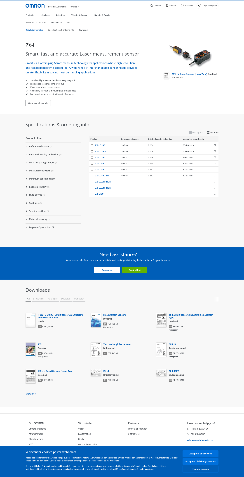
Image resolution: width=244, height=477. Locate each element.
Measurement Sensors (114, 315)
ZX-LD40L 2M (102, 175)
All (28, 298)
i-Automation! (85, 434)
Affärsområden (36, 434)
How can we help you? (201, 423)
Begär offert (135, 270)
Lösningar (45, 15)
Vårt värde (85, 423)
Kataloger (53, 298)
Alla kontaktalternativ (200, 440)
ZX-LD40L (100, 169)
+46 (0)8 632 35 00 (198, 429)
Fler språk (107, 327)
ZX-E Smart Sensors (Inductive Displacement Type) (191, 316)
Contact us (107, 270)
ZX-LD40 (99, 163)
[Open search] (156, 6)
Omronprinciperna (37, 429)
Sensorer (43, 22)
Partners (133, 423)
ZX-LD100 (100, 145)
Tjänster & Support (79, 15)
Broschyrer (38, 298)
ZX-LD (106, 371)
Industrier (60, 15)
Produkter (30, 15)
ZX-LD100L (100, 151)
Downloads (84, 30)
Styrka (81, 439)
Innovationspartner (137, 429)
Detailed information (34, 30)
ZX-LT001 (100, 194)
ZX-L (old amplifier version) (117, 344)
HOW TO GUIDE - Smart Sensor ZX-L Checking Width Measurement (60, 316)
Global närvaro (36, 439)
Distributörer (134, 434)
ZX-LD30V (100, 157)
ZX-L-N (172, 344)
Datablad (65, 298)
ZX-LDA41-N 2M (103, 188)
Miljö (31, 444)
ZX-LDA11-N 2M (103, 181)
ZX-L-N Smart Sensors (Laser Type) (194, 74)
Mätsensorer (56, 22)
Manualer (79, 298)
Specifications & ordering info (61, 30)
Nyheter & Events (102, 15)
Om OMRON (36, 423)
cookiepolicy (141, 466)
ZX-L (40, 344)
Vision (81, 429)
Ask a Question (196, 434)
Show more (31, 394)
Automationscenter (87, 444)
